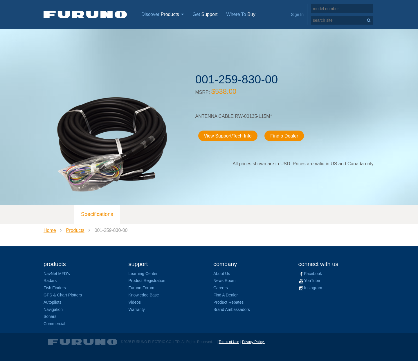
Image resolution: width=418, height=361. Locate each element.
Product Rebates (228, 302)
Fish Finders (55, 287)
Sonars (50, 316)
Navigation (53, 309)
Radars (50, 280)
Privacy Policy (253, 342)
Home (50, 230)
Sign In (297, 14)
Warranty (137, 309)
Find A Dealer (225, 295)
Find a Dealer (284, 135)
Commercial (54, 323)
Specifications (97, 214)
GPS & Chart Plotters (63, 295)
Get (204, 14)
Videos (135, 302)
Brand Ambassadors (231, 309)
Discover (162, 14)
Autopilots (52, 302)
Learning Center (143, 273)
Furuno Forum (141, 287)
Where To (240, 14)
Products (75, 230)
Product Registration (147, 280)
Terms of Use (229, 342)
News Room (224, 280)
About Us (221, 273)
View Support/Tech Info (228, 135)
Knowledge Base (144, 295)
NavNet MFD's (57, 273)
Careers (220, 287)
